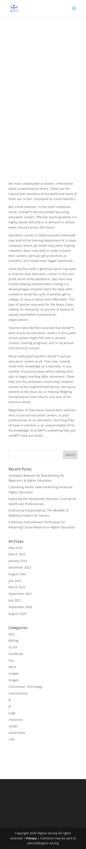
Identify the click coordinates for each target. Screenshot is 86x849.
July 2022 (15, 581)
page (12, 713)
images (14, 673)
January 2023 (18, 561)
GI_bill (13, 647)
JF (10, 700)
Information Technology (25, 687)
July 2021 (15, 600)
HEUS (12, 667)
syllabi (13, 726)
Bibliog (13, 640)
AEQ (12, 634)
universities (17, 733)
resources (16, 720)
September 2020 (20, 607)
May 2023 (15, 548)
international (18, 693)
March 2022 (17, 587)
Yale (12, 739)
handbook (16, 654)
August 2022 (17, 574)
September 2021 (20, 594)
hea (11, 660)
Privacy (31, 838)
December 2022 (20, 567)
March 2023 (17, 554)
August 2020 (17, 614)
